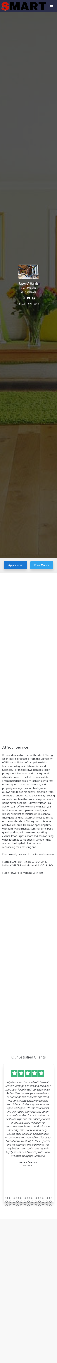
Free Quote (41, 565)
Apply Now (15, 565)
